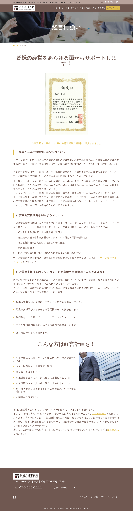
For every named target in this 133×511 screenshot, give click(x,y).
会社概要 (65, 8)
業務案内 (74, 8)
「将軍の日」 (99, 413)
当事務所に (113, 429)
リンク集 (94, 497)
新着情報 (101, 8)
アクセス (83, 497)
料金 (94, 8)
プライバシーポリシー (110, 497)
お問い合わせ (112, 8)
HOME (57, 8)
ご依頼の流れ (85, 8)
